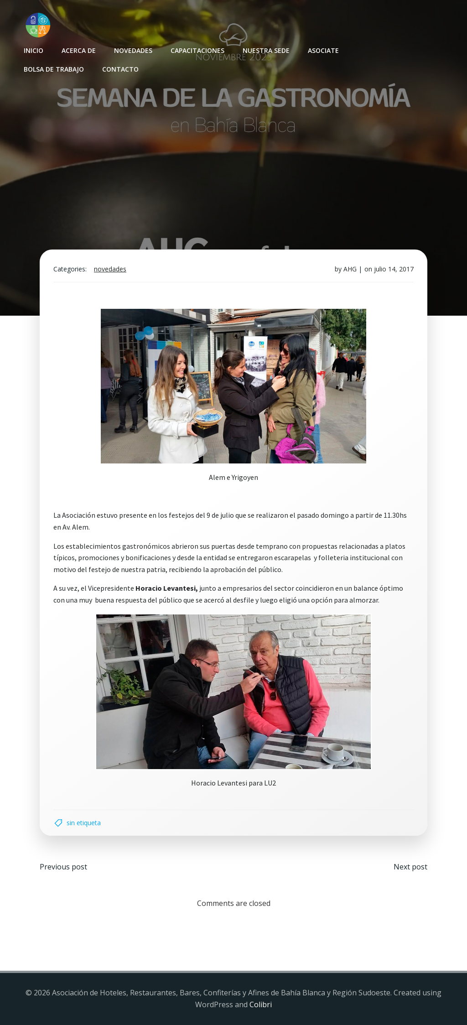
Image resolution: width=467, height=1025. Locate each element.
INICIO (33, 50)
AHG (350, 269)
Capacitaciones (197, 50)
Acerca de (79, 50)
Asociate (323, 50)
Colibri (260, 1004)
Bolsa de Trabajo (54, 69)
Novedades (133, 50)
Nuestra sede (266, 50)
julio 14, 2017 (394, 269)
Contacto (120, 69)
